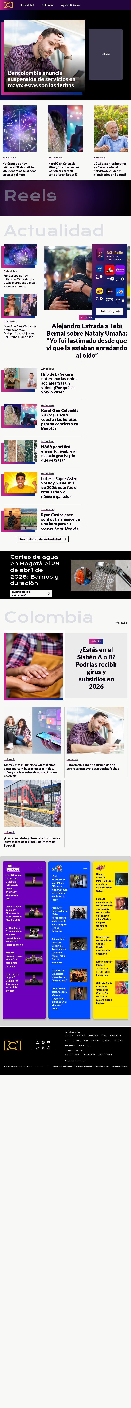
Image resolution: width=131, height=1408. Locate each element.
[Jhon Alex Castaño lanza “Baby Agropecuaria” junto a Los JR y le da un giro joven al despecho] (69, 920)
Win (88, 1045)
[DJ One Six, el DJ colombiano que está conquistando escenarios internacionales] (24, 937)
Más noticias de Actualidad (42, 539)
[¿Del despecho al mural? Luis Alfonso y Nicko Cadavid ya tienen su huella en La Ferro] (69, 889)
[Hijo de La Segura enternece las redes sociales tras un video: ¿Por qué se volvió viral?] (20, 378)
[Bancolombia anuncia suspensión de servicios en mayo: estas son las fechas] (44, 56)
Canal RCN (69, 1035)
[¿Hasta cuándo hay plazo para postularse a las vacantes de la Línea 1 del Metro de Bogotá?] (32, 803)
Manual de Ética (88, 1055)
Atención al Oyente (72, 1055)
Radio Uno (95, 1040)
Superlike (118, 1040)
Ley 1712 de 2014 (104, 1055)
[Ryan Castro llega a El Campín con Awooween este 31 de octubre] (24, 983)
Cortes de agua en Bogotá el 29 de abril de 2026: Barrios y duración (35, 570)
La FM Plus (107, 1040)
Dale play (110, 311)
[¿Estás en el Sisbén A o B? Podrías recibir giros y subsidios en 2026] (35, 665)
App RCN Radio (70, 5)
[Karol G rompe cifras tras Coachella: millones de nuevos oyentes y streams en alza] (24, 887)
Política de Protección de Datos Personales (92, 1067)
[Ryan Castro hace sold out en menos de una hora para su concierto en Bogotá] (20, 519)
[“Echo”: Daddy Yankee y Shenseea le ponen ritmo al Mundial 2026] (24, 914)
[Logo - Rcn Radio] (8, 5)
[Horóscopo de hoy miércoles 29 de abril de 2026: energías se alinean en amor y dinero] (20, 128)
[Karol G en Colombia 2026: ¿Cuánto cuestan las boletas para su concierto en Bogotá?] (65, 128)
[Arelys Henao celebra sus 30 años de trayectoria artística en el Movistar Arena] (69, 999)
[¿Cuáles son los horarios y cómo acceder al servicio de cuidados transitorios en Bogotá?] (111, 128)
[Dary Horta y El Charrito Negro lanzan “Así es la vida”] (69, 976)
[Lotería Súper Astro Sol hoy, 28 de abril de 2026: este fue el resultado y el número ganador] (20, 482)
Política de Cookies (119, 1067)
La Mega (76, 1040)
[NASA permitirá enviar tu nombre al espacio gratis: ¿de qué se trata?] (20, 451)
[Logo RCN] (12, 1046)
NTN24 (80, 1045)
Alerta (67, 1040)
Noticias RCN (93, 1035)
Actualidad (27, 5)
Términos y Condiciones (62, 1067)
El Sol (85, 1040)
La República (69, 1045)
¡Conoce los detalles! (31, 593)
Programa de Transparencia (75, 1061)
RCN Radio (80, 1035)
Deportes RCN (115, 1035)
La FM (104, 1035)
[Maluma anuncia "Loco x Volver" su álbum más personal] (24, 960)
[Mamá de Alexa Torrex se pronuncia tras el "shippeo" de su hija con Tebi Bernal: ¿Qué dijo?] (20, 305)
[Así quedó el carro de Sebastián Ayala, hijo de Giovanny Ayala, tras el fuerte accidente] (69, 951)
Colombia (47, 5)
